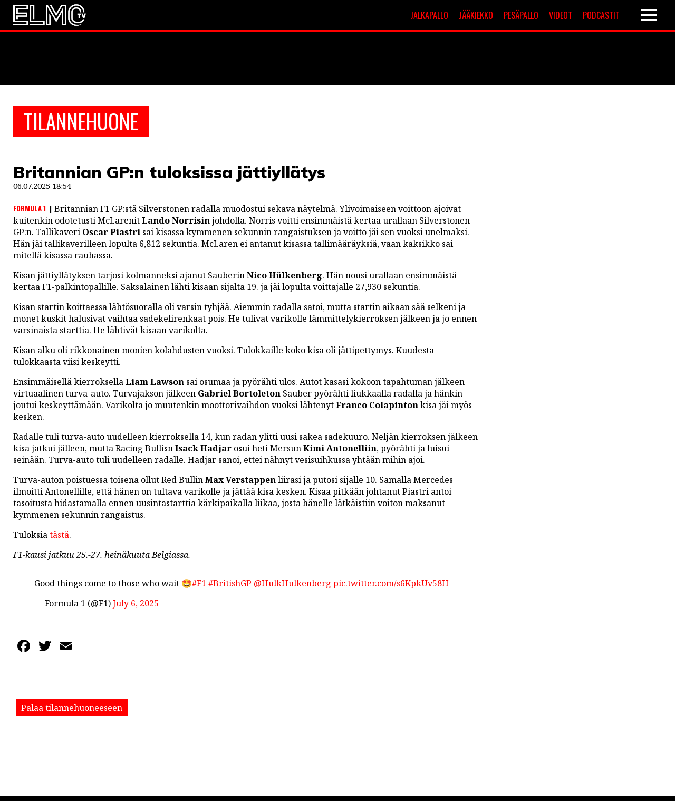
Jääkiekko (476, 15)
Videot (560, 15)
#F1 (199, 585)
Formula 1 (29, 210)
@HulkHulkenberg (292, 585)
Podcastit (601, 15)
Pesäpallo (521, 15)
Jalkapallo (429, 15)
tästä (59, 536)
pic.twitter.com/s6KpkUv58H (391, 585)
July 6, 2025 (136, 605)
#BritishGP (230, 585)
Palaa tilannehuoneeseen (71, 709)
